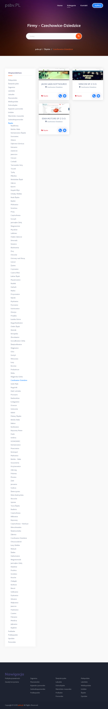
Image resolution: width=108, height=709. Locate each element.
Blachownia (15, 248)
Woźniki (13, 330)
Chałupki (14, 581)
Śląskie (47, 49)
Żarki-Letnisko (16, 391)
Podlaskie (11, 631)
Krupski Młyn (15, 190)
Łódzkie (11, 112)
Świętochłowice (16, 344)
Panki (13, 434)
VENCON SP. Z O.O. (88, 84)
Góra (12, 352)
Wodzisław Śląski (17, 179)
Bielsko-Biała (15, 129)
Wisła (13, 373)
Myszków (14, 230)
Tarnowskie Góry (17, 165)
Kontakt (84, 5)
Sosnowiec (14, 136)
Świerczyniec (15, 491)
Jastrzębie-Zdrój (16, 563)
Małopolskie (12, 80)
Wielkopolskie (13, 102)
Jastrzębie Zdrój (16, 222)
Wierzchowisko (16, 527)
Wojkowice (14, 603)
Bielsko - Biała (16, 459)
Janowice (14, 484)
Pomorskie (12, 642)
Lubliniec (14, 233)
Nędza (13, 291)
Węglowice (15, 348)
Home (60, 5)
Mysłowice (14, 301)
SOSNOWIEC (15, 441)
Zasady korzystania (12, 682)
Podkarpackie (13, 635)
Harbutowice (15, 556)
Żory (12, 251)
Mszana (13, 477)
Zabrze (13, 183)
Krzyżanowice (16, 466)
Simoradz (14, 240)
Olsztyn (13, 312)
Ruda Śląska (15, 197)
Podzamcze (15, 370)
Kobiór (13, 413)
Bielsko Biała (15, 420)
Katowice (14, 147)
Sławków (14, 567)
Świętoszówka (16, 531)
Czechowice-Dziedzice (19, 380)
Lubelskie (11, 91)
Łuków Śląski (15, 276)
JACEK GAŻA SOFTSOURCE (54, 84)
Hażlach (13, 287)
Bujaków (14, 628)
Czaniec (13, 613)
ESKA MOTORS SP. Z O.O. (54, 118)
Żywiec (13, 266)
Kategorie (71, 5)
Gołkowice (14, 592)
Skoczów (14, 499)
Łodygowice (15, 402)
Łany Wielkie (15, 545)
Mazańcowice (15, 280)
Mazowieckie (12, 98)
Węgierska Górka (17, 377)
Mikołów (14, 176)
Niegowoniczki (16, 560)
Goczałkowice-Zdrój (18, 341)
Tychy (13, 172)
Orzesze (14, 405)
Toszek (13, 169)
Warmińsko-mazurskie (16, 116)
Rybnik (13, 298)
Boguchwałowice (17, 323)
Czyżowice (14, 269)
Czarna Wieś (15, 273)
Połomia (14, 474)
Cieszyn (13, 158)
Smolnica (14, 208)
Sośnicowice (15, 309)
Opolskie (11, 638)
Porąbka (14, 316)
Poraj (12, 212)
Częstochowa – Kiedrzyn (19, 524)
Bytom (13, 187)
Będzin (13, 201)
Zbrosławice (15, 337)
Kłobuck (13, 549)
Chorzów (14, 255)
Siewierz (14, 244)
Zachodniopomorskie (15, 120)
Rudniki (13, 283)
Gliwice (13, 140)
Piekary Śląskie (16, 416)
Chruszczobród (16, 542)
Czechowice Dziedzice (19, 538)
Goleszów (14, 409)
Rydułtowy (14, 126)
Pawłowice (14, 610)
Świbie (13, 552)
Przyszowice (15, 294)
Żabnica (13, 534)
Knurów (13, 578)
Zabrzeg (14, 470)
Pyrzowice (14, 305)
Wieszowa (14, 359)
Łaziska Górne (16, 319)
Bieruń (13, 588)
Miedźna (14, 621)
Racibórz (14, 509)
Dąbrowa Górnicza (17, 144)
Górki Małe (14, 384)
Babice (13, 423)
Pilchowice (14, 205)
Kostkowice (15, 427)
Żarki (12, 481)
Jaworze (13, 606)
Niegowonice (15, 226)
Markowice (14, 456)
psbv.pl (38, 49)
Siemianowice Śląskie (18, 133)
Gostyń (13, 355)
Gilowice (14, 599)
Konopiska (14, 334)
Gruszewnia (15, 463)
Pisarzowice (15, 448)
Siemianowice (16, 445)
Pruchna (13, 570)
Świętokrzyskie (13, 84)
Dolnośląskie (12, 105)
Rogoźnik (14, 387)
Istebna (13, 438)
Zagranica (11, 87)
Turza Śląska (15, 506)
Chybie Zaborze (16, 237)
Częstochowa (15, 215)
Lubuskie (11, 94)
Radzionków (15, 398)
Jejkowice (14, 624)
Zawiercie (14, 151)
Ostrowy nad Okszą (18, 258)
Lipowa (13, 502)
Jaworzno (14, 154)
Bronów (13, 366)
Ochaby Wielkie (16, 194)
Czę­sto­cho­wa (15, 513)
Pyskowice (14, 595)
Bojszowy (14, 520)
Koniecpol (14, 452)
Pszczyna (14, 395)
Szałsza (13, 488)
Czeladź (14, 162)
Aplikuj (98, 5)
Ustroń (13, 262)
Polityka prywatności (12, 678)
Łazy (12, 362)
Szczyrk (13, 219)
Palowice (14, 617)
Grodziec (14, 574)
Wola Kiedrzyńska (17, 495)
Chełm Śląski (15, 326)
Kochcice (14, 585)
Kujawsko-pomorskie (15, 109)
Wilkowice (14, 517)
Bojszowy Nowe (16, 430)
